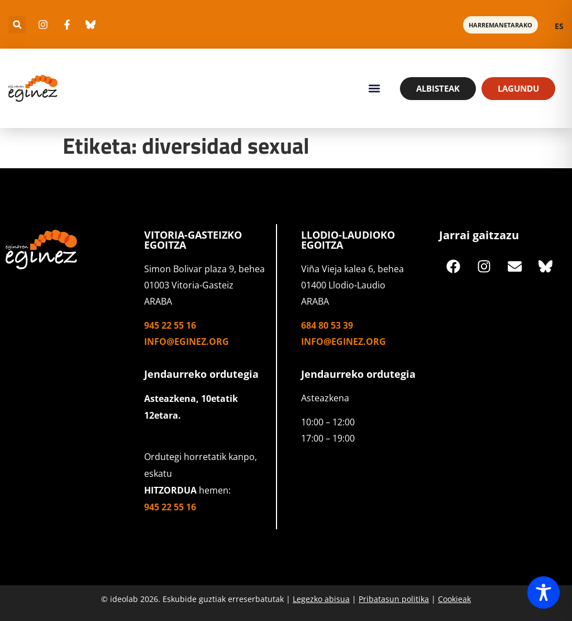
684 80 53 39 (327, 325)
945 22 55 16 (170, 325)
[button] (17, 25)
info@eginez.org (186, 341)
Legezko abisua (321, 599)
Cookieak (454, 599)
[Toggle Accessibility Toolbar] (543, 592)
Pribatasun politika (394, 599)
